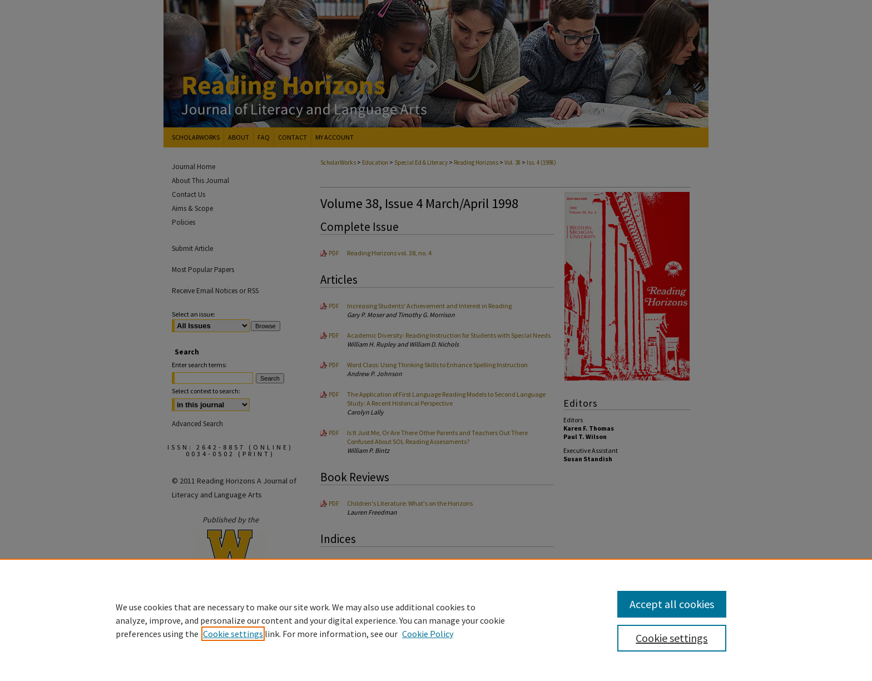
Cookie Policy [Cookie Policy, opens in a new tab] (427, 633)
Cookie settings (233, 633)
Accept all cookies (672, 604)
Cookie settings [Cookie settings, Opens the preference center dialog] (671, 638)
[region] (436, 620)
